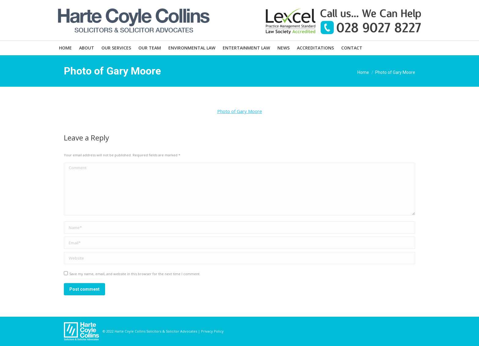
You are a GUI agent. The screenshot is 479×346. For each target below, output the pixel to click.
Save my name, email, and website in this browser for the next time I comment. (134, 273)
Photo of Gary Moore (239, 111)
